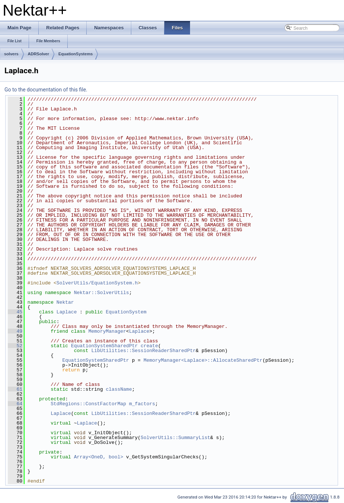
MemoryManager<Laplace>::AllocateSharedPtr (203, 360)
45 (15, 312)
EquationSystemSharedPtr (104, 345)
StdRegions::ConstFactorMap (88, 403)
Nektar (65, 302)
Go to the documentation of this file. (45, 90)
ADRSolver (38, 54)
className (119, 389)
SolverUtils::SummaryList (175, 437)
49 (15, 331)
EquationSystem (126, 312)
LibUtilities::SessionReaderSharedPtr (143, 350)
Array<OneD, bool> (98, 457)
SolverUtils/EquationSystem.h (97, 283)
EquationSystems (75, 54)
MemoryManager (107, 331)
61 (15, 389)
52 (15, 345)
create (149, 345)
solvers (11, 54)
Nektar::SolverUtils (101, 292)
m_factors (142, 403)
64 (15, 403)
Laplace (67, 312)
